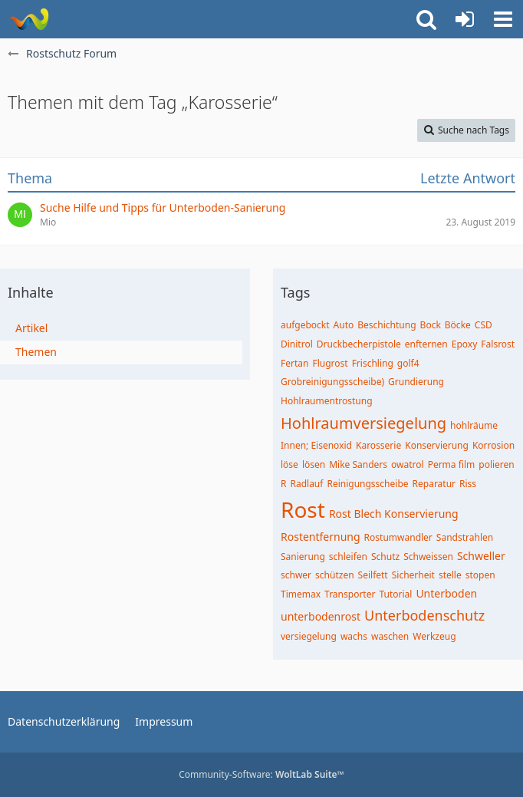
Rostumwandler (398, 537)
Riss (467, 483)
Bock (430, 324)
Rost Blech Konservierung (394, 513)
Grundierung (416, 381)
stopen (480, 574)
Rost (303, 509)
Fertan (294, 363)
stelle (450, 574)
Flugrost (329, 363)
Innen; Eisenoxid (316, 445)
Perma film (451, 464)
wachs (353, 636)
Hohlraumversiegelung (363, 423)
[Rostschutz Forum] (29, 19)
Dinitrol (297, 344)
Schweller (481, 555)
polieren (497, 464)
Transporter (349, 594)
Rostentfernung (320, 536)
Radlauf (306, 483)
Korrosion (493, 445)
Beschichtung (386, 324)
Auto (344, 324)
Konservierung (437, 445)
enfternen (426, 344)
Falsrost (498, 344)
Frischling (372, 363)
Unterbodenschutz (424, 615)
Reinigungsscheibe (367, 483)
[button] (503, 19)
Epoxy (465, 344)
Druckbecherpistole (359, 344)
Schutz (385, 556)
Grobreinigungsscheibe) (332, 381)
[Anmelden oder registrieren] (464, 19)
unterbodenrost (320, 616)
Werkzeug (434, 636)
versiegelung (309, 636)
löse (289, 464)
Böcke (458, 324)
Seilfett (373, 574)
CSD (483, 324)
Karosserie (378, 445)
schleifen (348, 556)
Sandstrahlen (464, 537)
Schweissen (428, 556)
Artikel (31, 328)
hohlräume (474, 425)
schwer (296, 574)
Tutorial (395, 594)
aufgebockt (305, 324)
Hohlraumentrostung (327, 400)
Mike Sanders (358, 464)
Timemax (301, 594)
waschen (390, 636)
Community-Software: (261, 774)
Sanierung (303, 556)
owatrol (407, 464)
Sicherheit (413, 574)
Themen (36, 351)
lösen (313, 464)
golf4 (408, 363)
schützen (334, 574)
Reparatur (434, 483)
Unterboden (446, 593)
